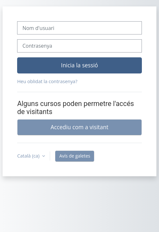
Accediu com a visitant (80, 127)
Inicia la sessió (79, 65)
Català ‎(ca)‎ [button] (29, 156)
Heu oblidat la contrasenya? (47, 81)
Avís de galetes (74, 156)
